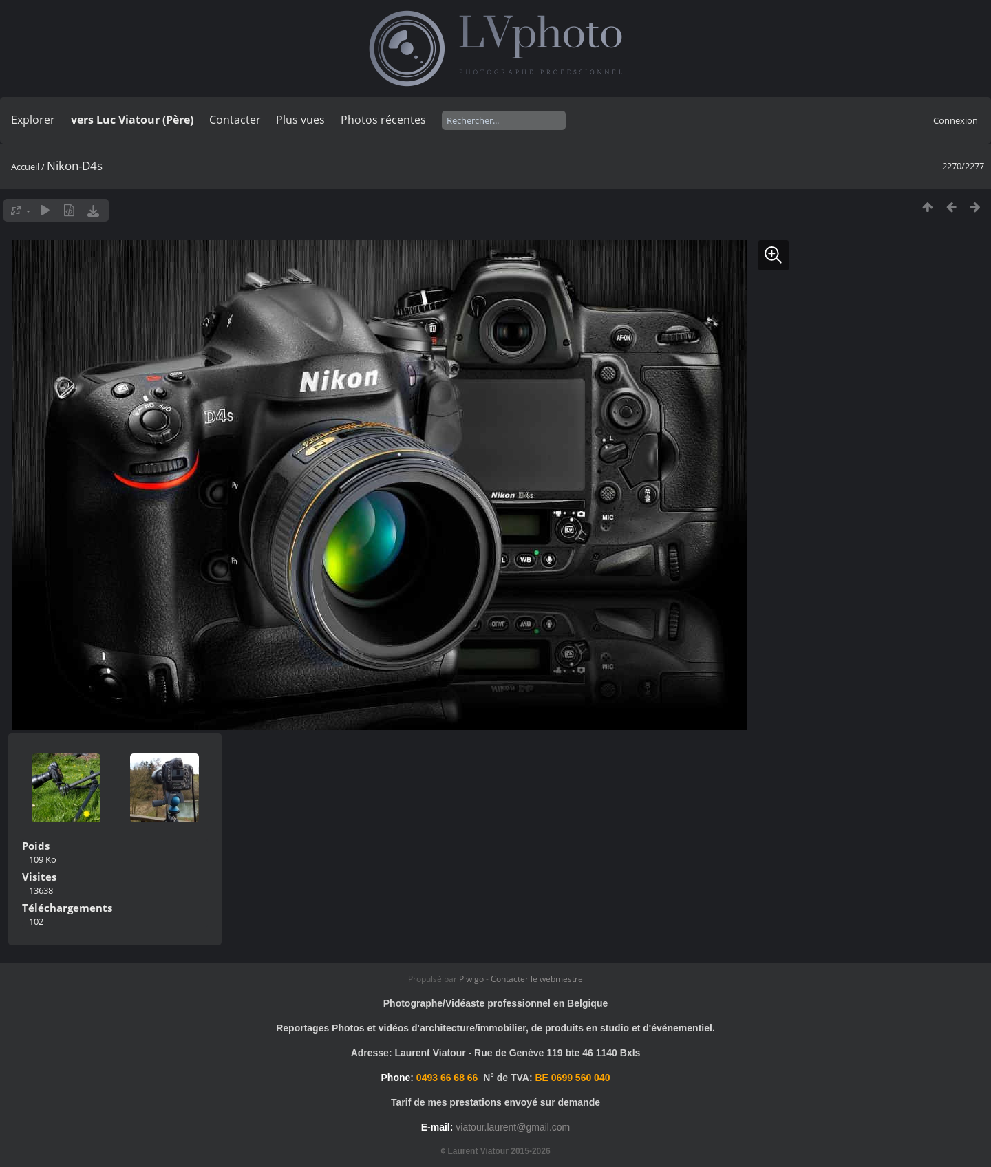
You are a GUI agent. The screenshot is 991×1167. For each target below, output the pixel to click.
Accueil (25, 166)
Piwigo (471, 979)
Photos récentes (383, 119)
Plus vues (300, 119)
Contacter (235, 119)
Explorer (33, 119)
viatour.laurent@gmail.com (513, 1127)
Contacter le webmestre (537, 979)
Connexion (955, 120)
